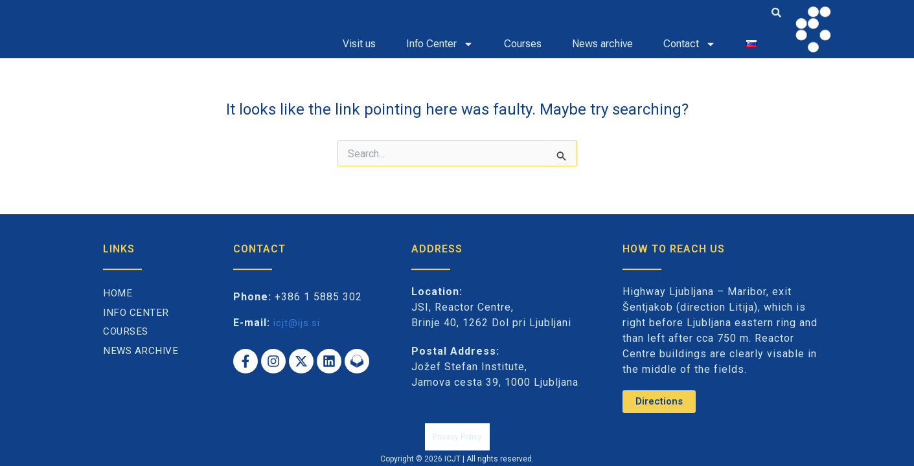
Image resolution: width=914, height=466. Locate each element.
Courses (523, 44)
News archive (602, 44)
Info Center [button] (440, 44)
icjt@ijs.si (298, 337)
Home (118, 308)
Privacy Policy (457, 444)
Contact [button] (689, 44)
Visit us (359, 44)
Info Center (136, 328)
